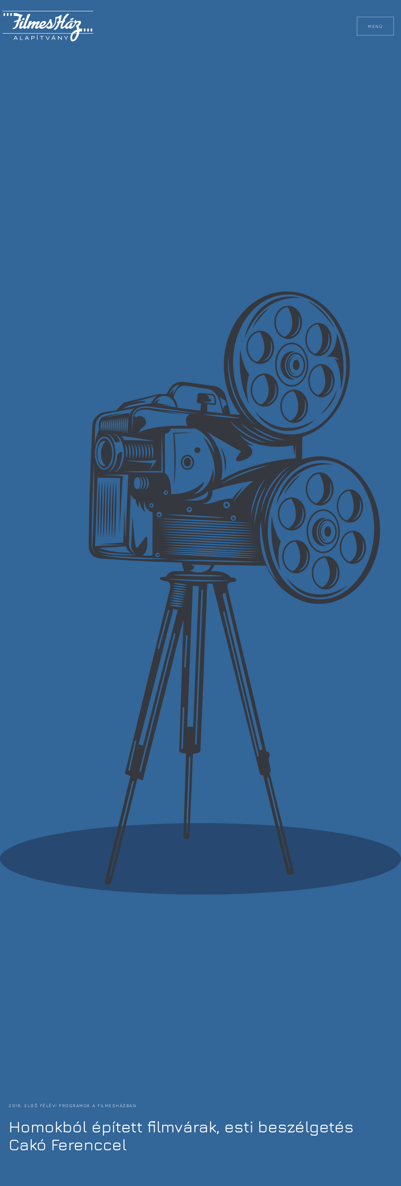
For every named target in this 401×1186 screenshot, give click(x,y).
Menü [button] (375, 26)
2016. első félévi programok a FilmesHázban (72, 1105)
